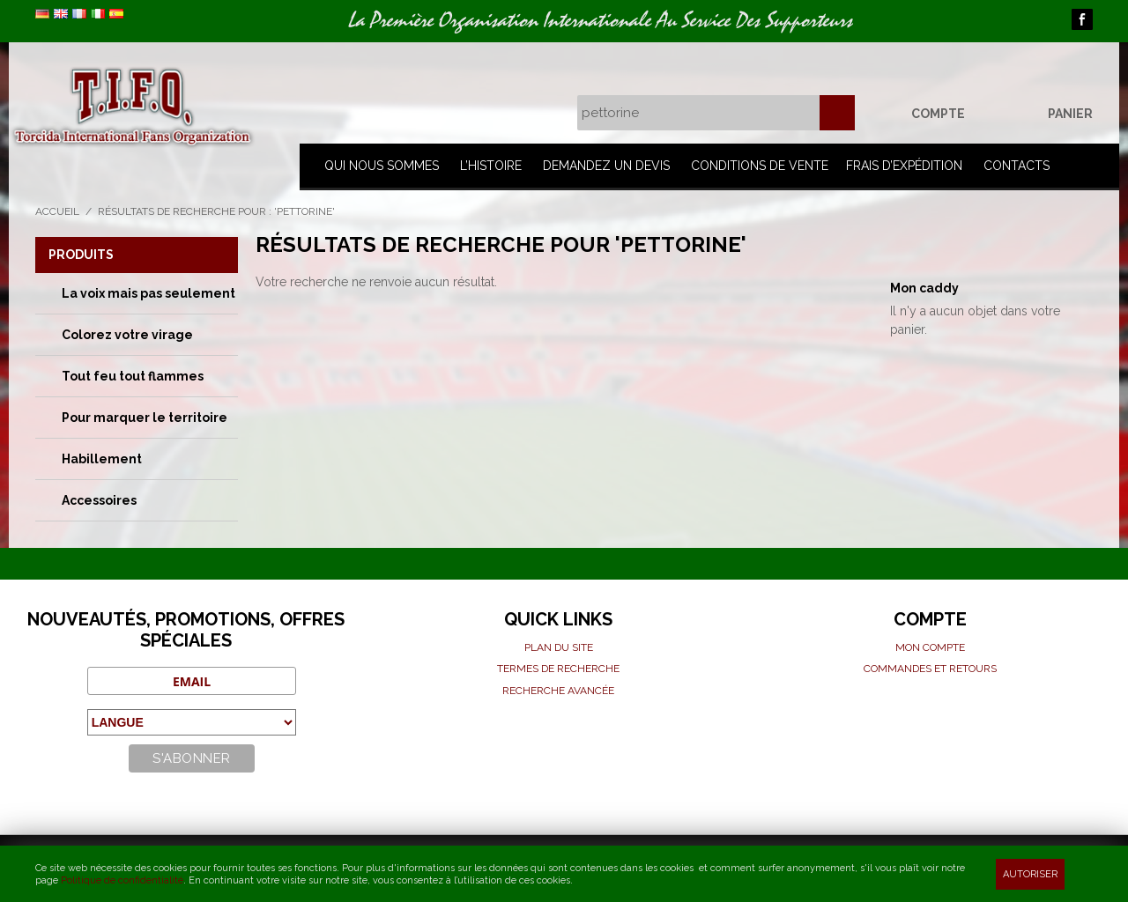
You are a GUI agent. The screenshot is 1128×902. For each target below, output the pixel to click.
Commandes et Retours (930, 668)
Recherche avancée (558, 690)
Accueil (57, 211)
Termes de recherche (558, 668)
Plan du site (558, 647)
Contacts (1016, 166)
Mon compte (930, 647)
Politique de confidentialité (122, 880)
